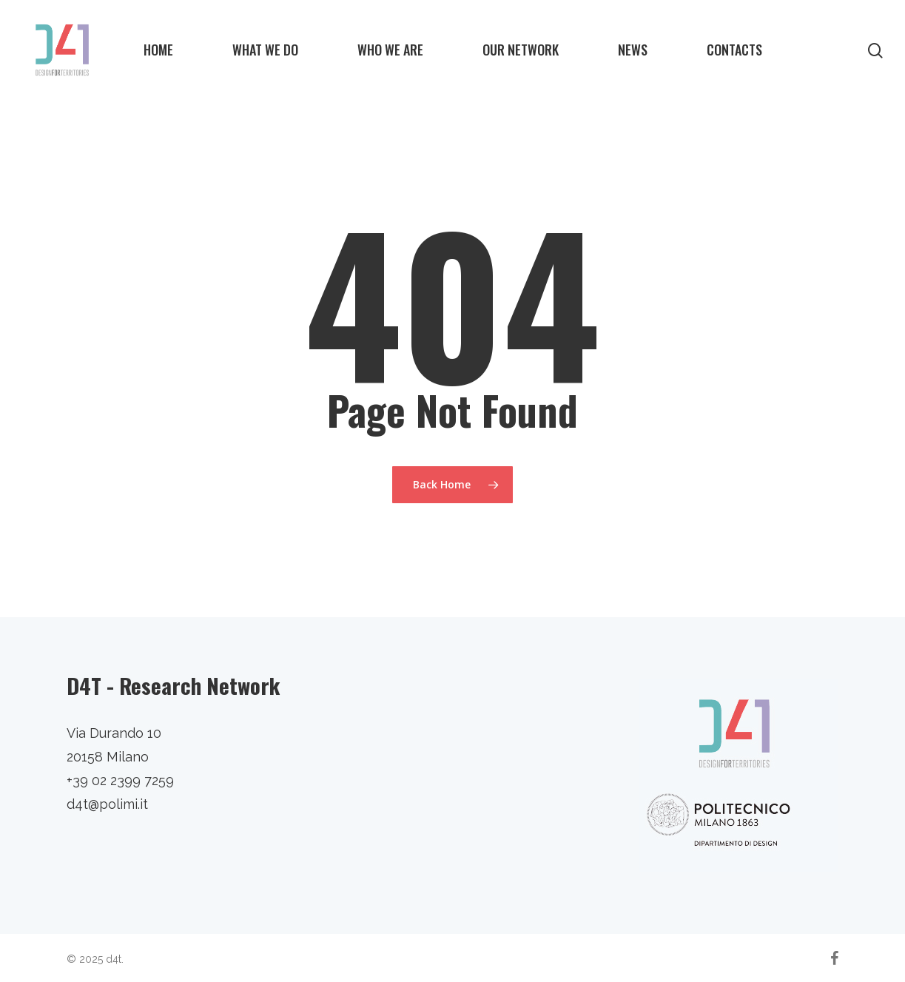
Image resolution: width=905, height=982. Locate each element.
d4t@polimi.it (107, 804)
